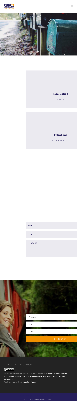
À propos (27, 399)
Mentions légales (38, 399)
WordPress (53, 396)
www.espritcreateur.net (28, 382)
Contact (50, 399)
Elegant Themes (33, 396)
